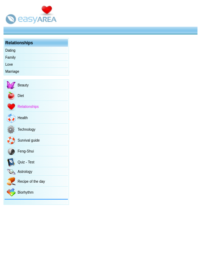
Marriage (12, 71)
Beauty (23, 85)
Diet (21, 96)
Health (23, 118)
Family (10, 57)
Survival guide (29, 140)
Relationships (28, 107)
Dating (10, 50)
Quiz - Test (26, 162)
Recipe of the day (31, 181)
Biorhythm (25, 192)
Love (9, 64)
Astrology (25, 172)
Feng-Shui (26, 151)
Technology (27, 129)
